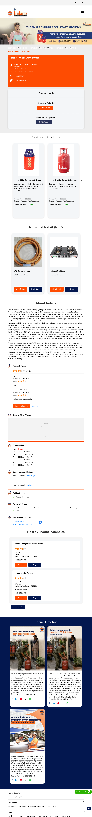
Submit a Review (21, 406)
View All (35, 406)
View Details (20, 289)
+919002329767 (19, 76)
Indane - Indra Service (24, 573)
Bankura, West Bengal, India (22, 524)
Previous (9, 181)
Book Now (35, 289)
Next (82, 181)
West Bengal (31, 476)
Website (21, 565)
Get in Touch (45, 108)
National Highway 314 (15, 797)
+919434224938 (20, 593)
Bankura (29, 485)
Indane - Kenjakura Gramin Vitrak (29, 543)
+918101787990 (20, 560)
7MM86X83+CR (18, 521)
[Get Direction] (40, 523)
